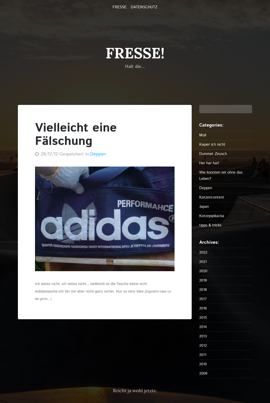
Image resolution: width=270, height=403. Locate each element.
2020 (203, 271)
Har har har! (209, 163)
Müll (202, 135)
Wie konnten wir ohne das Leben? (221, 175)
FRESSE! (135, 52)
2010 (203, 364)
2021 (203, 261)
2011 (202, 354)
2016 (203, 308)
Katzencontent (211, 197)
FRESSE (119, 7)
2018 (203, 289)
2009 (203, 373)
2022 (203, 252)
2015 (203, 317)
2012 (203, 345)
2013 (203, 336)
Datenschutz (144, 7)
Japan (204, 206)
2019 (203, 280)
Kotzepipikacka (211, 216)
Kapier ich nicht (212, 144)
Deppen (98, 154)
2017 (203, 299)
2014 (203, 327)
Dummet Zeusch (213, 153)
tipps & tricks (210, 225)
